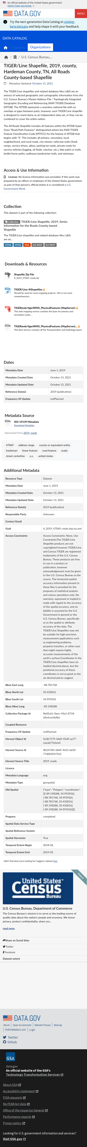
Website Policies (42, 1025)
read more (9, 928)
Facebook (9, 952)
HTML (8, 244)
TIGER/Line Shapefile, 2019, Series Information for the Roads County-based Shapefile (35, 225)
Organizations (40, 47)
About (6, 1025)
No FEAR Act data (14, 1104)
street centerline (15, 456)
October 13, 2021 (42, 83)
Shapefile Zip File (24, 274)
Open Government (22, 1025)
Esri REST (37, 244)
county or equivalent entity (54, 445)
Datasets (19, 47)
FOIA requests (12, 1097)
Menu (81, 13)
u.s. (31, 456)
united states (45, 456)
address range (26, 445)
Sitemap (58, 1025)
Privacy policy (12, 1123)
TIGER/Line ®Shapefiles (28, 289)
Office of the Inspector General (23, 1110)
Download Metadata (24, 425)
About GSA (10, 1085)
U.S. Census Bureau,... (36, 57)
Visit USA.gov (12, 1139)
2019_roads (30, 432)
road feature (49, 450)
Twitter (8, 946)
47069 (10, 445)
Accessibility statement (19, 1091)
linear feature (30, 450)
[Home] (21, 13)
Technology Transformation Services (33, 1075)
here (55, 861)
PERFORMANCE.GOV (15, 1029)
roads (64, 450)
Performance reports (17, 1117)
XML (27, 244)
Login (32, 1029)
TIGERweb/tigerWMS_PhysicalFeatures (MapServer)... (46, 326)
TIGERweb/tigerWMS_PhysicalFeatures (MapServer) (45, 307)
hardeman (11, 450)
